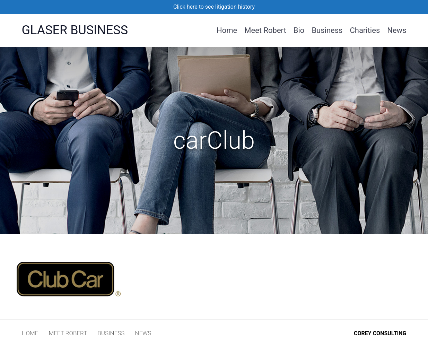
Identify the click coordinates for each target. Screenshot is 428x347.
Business (327, 30)
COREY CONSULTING (380, 333)
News (396, 30)
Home (227, 30)
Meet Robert (265, 30)
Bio (299, 30)
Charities (365, 30)
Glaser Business (75, 30)
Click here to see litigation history (214, 6)
